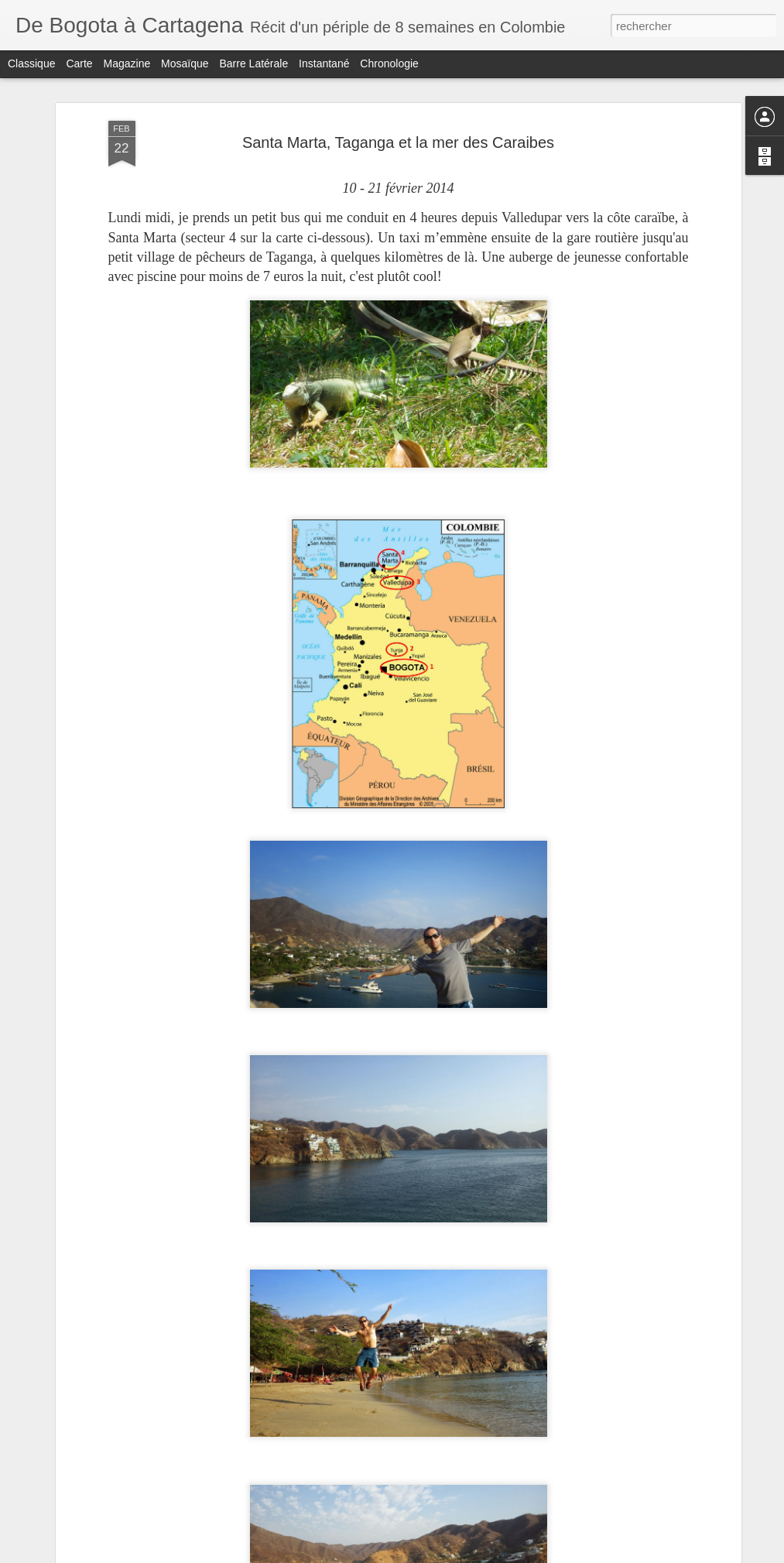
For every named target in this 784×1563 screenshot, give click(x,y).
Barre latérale (253, 63)
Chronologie (389, 63)
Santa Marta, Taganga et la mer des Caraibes (398, 142)
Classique (31, 63)
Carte (79, 63)
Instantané (324, 63)
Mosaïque (184, 63)
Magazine (127, 63)
